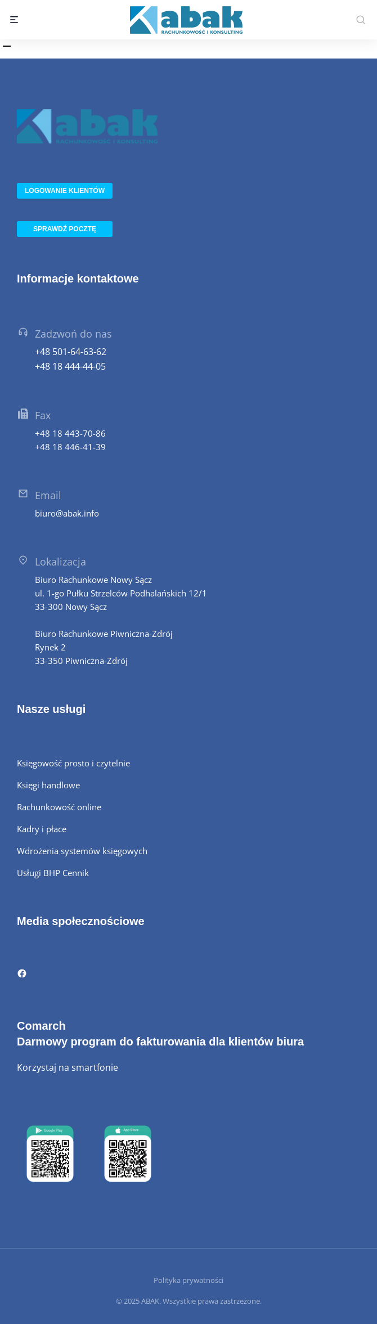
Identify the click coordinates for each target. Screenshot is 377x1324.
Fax (43, 415)
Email (48, 495)
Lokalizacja (60, 561)
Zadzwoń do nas (73, 333)
